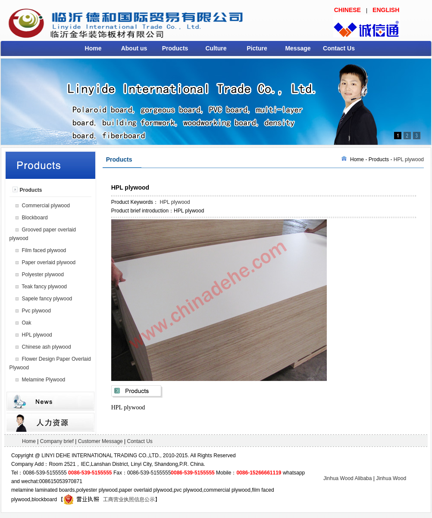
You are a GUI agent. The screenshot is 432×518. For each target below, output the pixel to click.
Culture (216, 48)
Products (175, 48)
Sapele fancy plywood (47, 299)
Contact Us (339, 48)
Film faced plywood (44, 250)
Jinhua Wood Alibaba (347, 478)
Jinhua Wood (391, 478)
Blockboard (35, 218)
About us (134, 48)
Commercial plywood (46, 206)
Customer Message (100, 441)
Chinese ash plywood (46, 347)
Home (93, 48)
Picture (257, 48)
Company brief (57, 441)
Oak (26, 323)
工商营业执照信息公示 (109, 499)
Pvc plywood (36, 311)
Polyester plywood (43, 274)
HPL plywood (37, 335)
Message (297, 48)
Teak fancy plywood (44, 287)
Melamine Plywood (44, 380)
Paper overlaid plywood (49, 262)
